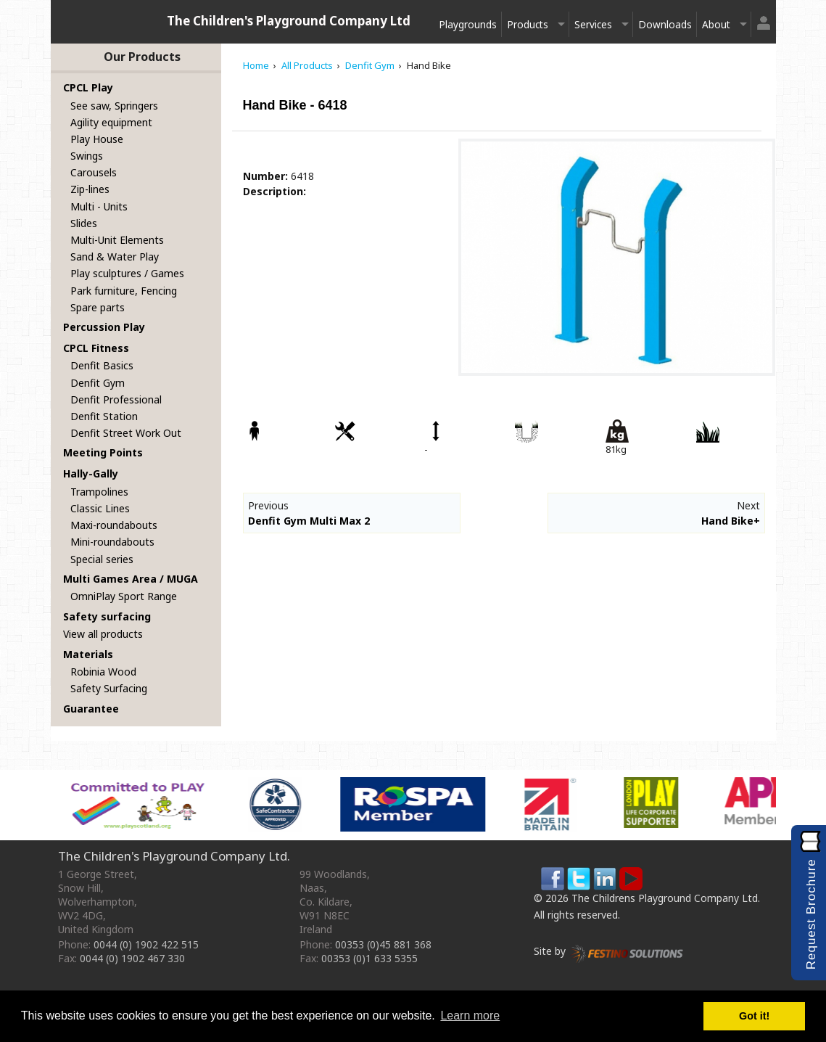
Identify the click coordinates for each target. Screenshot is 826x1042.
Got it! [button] (754, 1016)
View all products (103, 634)
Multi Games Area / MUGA (130, 579)
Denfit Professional (116, 399)
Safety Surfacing (108, 688)
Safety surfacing (107, 616)
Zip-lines (90, 189)
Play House (96, 139)
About (716, 24)
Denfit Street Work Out (125, 433)
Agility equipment (111, 122)
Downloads (665, 24)
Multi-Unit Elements (117, 240)
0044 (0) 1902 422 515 (146, 944)
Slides (83, 223)
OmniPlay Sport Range (123, 596)
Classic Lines (100, 508)
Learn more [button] (470, 1015)
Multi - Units (99, 206)
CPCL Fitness (96, 348)
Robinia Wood (103, 671)
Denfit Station (104, 416)
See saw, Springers (114, 105)
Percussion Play (104, 327)
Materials (88, 654)
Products (527, 24)
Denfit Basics (101, 365)
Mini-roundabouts (112, 542)
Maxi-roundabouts (113, 525)
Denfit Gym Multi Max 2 (309, 521)
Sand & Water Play (114, 256)
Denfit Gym (97, 383)
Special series (101, 559)
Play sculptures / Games (127, 273)
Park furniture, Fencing (123, 291)
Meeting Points (103, 452)
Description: (274, 191)
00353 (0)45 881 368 (383, 944)
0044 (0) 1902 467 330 (132, 958)
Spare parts (97, 307)
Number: (265, 176)
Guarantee (91, 708)
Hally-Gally (90, 473)
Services (593, 24)
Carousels (93, 172)
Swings (86, 156)
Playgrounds (468, 24)
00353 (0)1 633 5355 (369, 958)
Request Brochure (811, 913)
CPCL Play (88, 87)
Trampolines (99, 492)
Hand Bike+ (730, 521)
